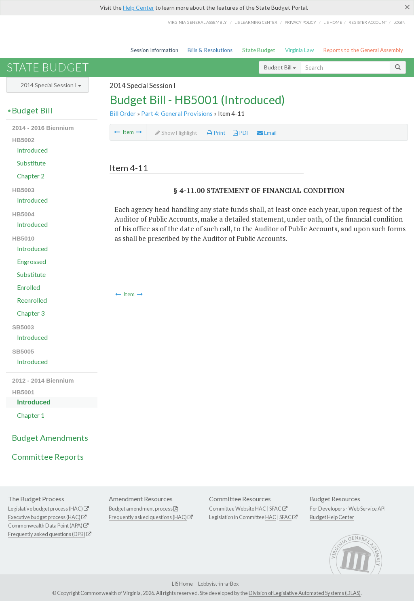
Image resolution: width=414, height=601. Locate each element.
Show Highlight (176, 133)
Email (267, 133)
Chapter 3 (30, 313)
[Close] (407, 7)
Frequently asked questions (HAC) (148, 517)
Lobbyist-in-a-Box (218, 583)
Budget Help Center (332, 517)
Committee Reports (48, 456)
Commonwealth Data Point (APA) (45, 525)
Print (216, 133)
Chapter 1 (30, 415)
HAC (260, 508)
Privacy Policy (300, 22)
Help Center (138, 7)
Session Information (154, 50)
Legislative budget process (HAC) (45, 508)
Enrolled (28, 287)
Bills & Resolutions (210, 50)
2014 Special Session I (51, 85)
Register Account (368, 22)
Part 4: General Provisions (177, 113)
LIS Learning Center (255, 22)
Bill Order (123, 113)
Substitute (31, 163)
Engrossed (31, 261)
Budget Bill (280, 67)
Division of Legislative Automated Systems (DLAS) (305, 593)
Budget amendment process (141, 508)
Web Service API (367, 508)
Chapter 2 (30, 176)
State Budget (258, 50)
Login (399, 22)
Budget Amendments (50, 437)
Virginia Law (299, 50)
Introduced (32, 150)
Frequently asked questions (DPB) (46, 534)
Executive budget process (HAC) (44, 517)
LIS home (332, 22)
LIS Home (182, 583)
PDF (241, 133)
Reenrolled (32, 300)
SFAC (275, 508)
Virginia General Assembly (197, 22)
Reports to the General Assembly (363, 50)
